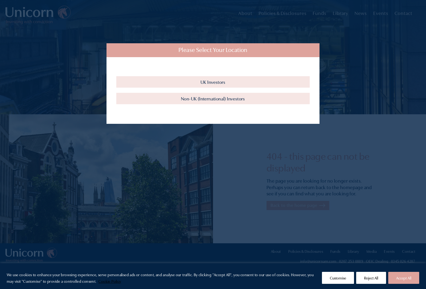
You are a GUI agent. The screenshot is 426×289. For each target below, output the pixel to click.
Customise (338, 278)
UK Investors (213, 82)
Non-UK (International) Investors (213, 98)
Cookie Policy (109, 281)
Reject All (371, 278)
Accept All (403, 278)
